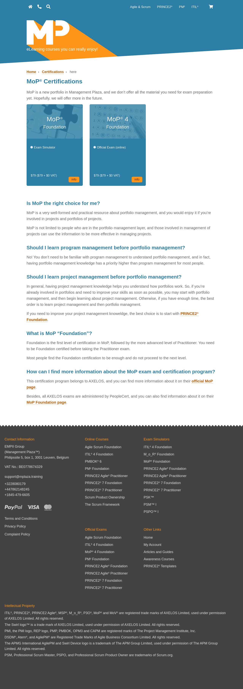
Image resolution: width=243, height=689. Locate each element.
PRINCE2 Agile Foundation (165, 469)
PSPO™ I (151, 512)
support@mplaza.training (24, 477)
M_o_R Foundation (159, 454)
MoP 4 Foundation (99, 552)
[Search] (48, 6)
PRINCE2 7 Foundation (103, 483)
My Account (152, 545)
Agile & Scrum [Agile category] (140, 7)
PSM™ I (150, 504)
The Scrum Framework (102, 504)
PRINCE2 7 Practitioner (103, 490)
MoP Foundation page (46, 402)
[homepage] (30, 6)
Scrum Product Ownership (105, 497)
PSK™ (149, 497)
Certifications (53, 72)
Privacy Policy (15, 526)
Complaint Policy (17, 534)
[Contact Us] (39, 6)
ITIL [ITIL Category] (195, 7)
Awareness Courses (159, 559)
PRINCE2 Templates (160, 566)
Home (31, 72)
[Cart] (211, 6)
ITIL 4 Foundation (99, 454)
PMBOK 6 (93, 461)
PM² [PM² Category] (182, 7)
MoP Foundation (157, 461)
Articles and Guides (158, 552)
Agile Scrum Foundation (103, 447)
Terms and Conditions (21, 518)
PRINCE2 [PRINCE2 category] (164, 7)
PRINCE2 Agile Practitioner (106, 476)
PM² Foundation (97, 469)
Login (67, 7)
